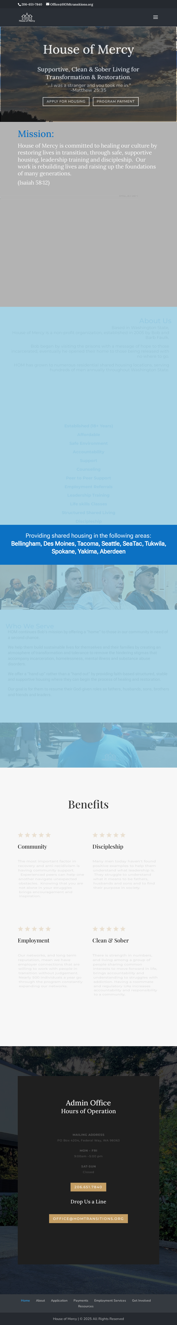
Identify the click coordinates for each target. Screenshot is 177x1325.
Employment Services (110, 1300)
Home (25, 1300)
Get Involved (141, 1300)
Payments (81, 1300)
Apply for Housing (66, 101)
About (40, 1300)
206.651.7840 (88, 1187)
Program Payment (115, 101)
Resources (86, 1306)
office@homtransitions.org (88, 1218)
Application (59, 1300)
